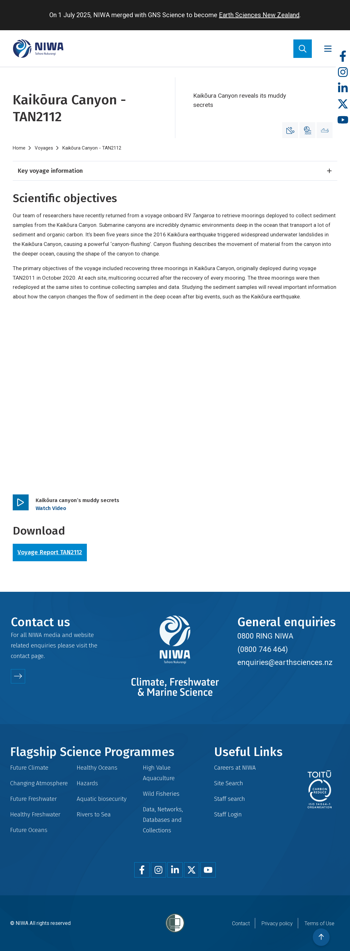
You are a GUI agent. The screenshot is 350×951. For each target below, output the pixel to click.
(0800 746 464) (262, 649)
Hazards (87, 783)
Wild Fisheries (161, 793)
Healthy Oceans (97, 767)
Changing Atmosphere (39, 783)
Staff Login (228, 814)
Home (19, 148)
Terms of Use (319, 923)
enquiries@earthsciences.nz (284, 662)
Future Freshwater (33, 798)
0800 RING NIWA (265, 636)
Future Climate (29, 767)
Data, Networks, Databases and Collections (163, 820)
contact (20, 656)
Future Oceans (28, 830)
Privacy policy (277, 923)
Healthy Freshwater (35, 814)
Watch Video (51, 508)
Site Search (228, 783)
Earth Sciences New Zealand (259, 15)
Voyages (44, 148)
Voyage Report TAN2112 (50, 552)
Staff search (229, 798)
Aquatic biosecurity (102, 798)
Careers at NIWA (235, 767)
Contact (241, 923)
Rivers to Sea (94, 814)
